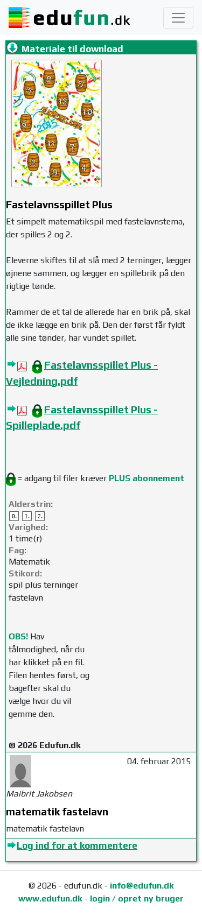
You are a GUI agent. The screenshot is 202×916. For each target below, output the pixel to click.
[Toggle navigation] (178, 18)
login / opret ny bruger (137, 898)
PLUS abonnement (146, 478)
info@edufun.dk (142, 885)
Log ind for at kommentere (77, 845)
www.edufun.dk (50, 898)
